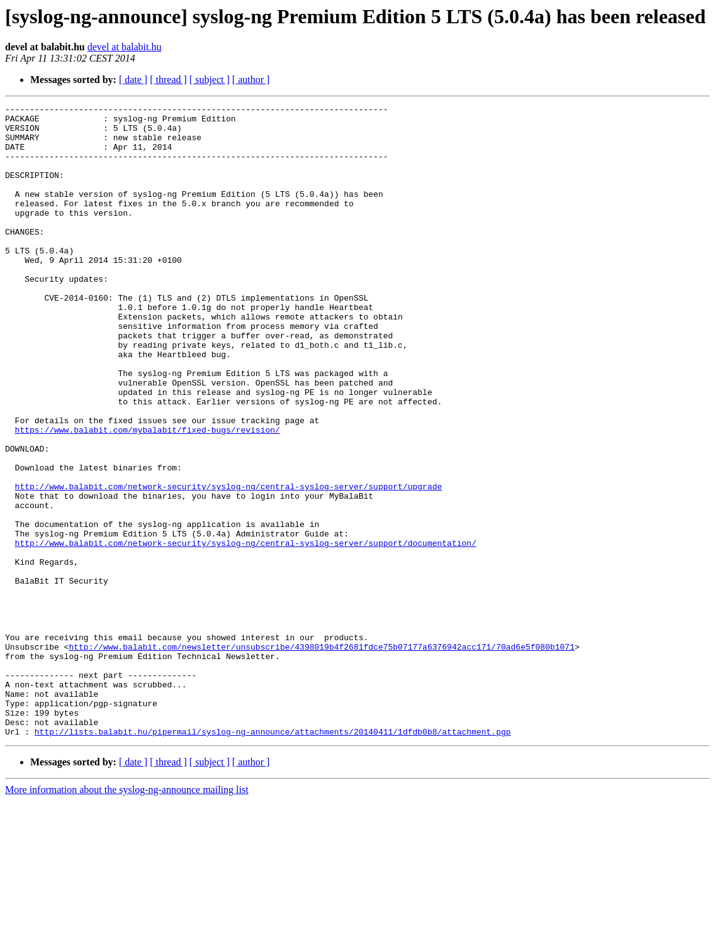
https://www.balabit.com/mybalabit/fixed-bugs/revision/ (147, 495)
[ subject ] (209, 79)
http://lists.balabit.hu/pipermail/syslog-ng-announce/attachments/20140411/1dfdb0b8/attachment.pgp (273, 857)
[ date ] (133, 79)
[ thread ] (168, 79)
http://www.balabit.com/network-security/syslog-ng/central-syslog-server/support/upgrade (228, 563)
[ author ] (251, 79)
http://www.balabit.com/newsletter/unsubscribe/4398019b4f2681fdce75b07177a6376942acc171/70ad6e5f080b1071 (321, 756)
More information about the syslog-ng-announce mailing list (127, 916)
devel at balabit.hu (124, 47)
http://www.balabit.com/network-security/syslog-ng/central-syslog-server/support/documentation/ (245, 631)
